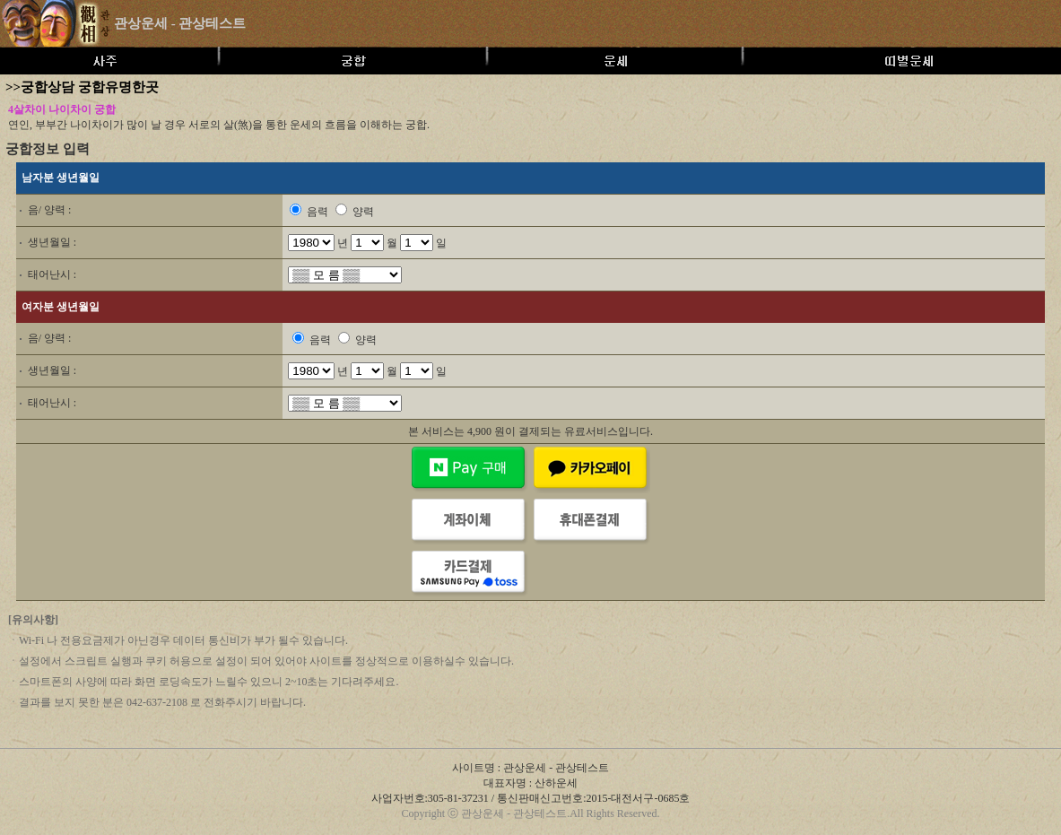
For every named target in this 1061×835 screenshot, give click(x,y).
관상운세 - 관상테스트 (180, 23)
